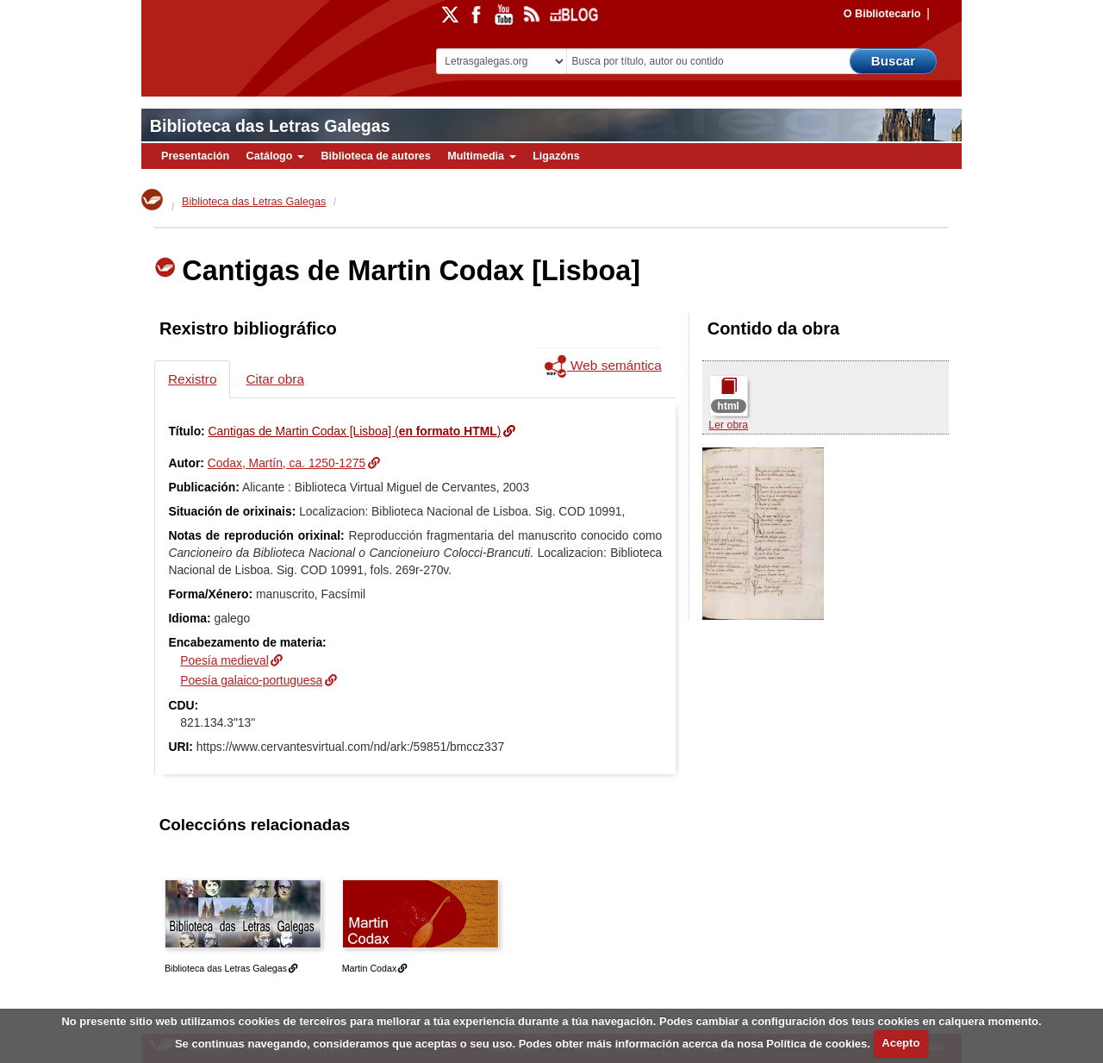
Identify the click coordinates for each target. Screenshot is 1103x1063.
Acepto (900, 1042)
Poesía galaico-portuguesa (251, 680)
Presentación (195, 156)
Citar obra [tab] (275, 379)
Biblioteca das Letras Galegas (270, 125)
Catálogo (275, 156)
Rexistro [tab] (192, 379)
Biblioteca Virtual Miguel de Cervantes (262, 43)
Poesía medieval (224, 660)
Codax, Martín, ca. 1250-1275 (286, 463)
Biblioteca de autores (375, 156)
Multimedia (481, 156)
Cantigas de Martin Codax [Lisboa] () (355, 431)
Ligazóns (556, 156)
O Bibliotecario (882, 14)
